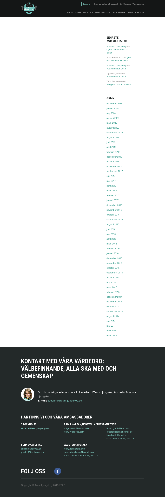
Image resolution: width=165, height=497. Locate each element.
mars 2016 (112, 243)
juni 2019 (111, 142)
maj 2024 (111, 113)
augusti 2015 (113, 277)
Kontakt (139, 12)
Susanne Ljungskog (116, 46)
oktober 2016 (113, 214)
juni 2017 (111, 176)
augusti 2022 (113, 118)
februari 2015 (113, 292)
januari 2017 (112, 200)
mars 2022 (112, 122)
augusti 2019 (113, 137)
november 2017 (114, 166)
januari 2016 (112, 253)
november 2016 (114, 209)
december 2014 (114, 296)
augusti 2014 (113, 316)
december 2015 (114, 258)
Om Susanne (125, 4)
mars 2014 (112, 335)
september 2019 (115, 132)
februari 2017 (113, 195)
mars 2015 (112, 287)
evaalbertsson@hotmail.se (120, 431)
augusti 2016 (113, 224)
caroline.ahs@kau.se (31, 448)
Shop (130, 12)
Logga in (86, 4)
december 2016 (114, 205)
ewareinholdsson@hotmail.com (79, 452)
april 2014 (111, 330)
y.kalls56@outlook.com (32, 452)
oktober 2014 (113, 306)
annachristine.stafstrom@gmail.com (81, 455)
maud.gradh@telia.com (118, 428)
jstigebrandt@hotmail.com (76, 428)
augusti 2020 (113, 127)
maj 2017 (111, 180)
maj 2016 (111, 234)
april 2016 (111, 238)
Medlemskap (119, 12)
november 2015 (114, 263)
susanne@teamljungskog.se (65, 400)
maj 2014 (111, 325)
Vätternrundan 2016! (116, 68)
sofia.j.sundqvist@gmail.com (121, 438)
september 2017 (115, 171)
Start (70, 12)
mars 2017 (112, 190)
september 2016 (115, 219)
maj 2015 (111, 282)
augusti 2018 (113, 161)
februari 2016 (113, 248)
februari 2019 (113, 152)
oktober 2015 (113, 267)
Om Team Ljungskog (100, 12)
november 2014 (114, 301)
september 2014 (115, 311)
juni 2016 (111, 229)
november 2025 (114, 103)
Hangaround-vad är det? (119, 84)
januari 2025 (112, 108)
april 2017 (111, 185)
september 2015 (115, 272)
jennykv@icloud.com (74, 431)
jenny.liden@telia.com (74, 448)
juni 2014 (111, 321)
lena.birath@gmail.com (118, 435)
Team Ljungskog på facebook (106, 4)
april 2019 (111, 147)
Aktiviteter (81, 12)
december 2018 (114, 156)
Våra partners (138, 4)
